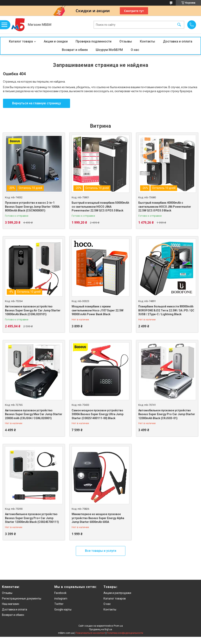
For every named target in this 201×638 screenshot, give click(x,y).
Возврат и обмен (75, 50)
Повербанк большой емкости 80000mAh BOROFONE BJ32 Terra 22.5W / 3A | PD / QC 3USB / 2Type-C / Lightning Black (166, 310)
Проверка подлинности (93, 41)
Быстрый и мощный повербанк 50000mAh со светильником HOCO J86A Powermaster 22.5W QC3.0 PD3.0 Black (100, 206)
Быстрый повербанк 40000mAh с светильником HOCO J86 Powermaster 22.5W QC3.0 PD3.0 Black (164, 206)
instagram (60, 598)
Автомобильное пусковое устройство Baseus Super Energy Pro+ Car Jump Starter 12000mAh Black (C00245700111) (32, 518)
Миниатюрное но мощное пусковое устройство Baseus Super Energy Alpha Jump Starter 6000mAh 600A (98, 518)
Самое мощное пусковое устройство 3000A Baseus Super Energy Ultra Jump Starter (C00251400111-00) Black (97, 414)
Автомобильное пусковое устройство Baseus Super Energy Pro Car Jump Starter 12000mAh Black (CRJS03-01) (166, 414)
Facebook (60, 593)
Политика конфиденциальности (125, 633)
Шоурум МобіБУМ (109, 50)
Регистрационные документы (21, 598)
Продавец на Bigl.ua (100, 629)
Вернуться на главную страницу (36, 103)
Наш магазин (10, 603)
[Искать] (179, 25)
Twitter (58, 603)
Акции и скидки (56, 41)
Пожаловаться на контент (90, 633)
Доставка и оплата (177, 41)
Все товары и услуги (100, 551)
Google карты (62, 609)
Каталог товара (21, 41)
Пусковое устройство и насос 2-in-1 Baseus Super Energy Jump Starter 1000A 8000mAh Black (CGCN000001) (32, 206)
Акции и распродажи (117, 593)
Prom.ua (118, 625)
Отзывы (125, 41)
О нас (135, 50)
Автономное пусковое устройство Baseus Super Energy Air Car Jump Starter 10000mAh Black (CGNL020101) (32, 310)
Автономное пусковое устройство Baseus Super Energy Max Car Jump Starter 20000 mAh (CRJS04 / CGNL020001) (33, 414)
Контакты (147, 41)
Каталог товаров (114, 598)
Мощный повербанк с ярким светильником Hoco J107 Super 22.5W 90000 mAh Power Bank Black (97, 310)
